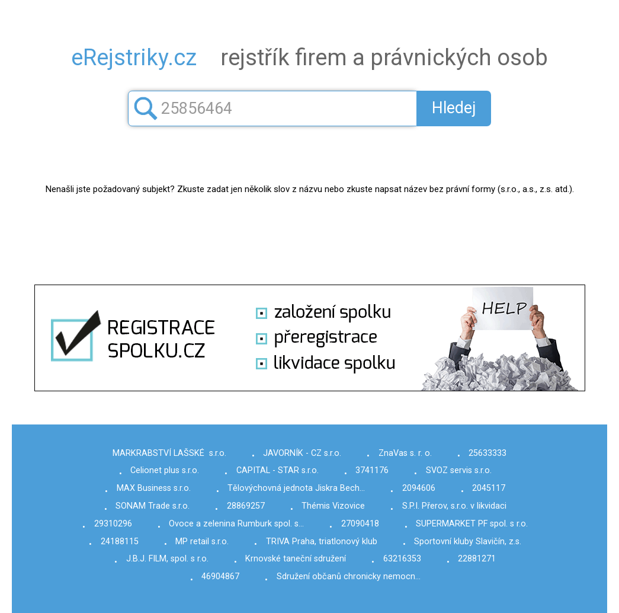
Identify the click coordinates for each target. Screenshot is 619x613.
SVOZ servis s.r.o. (459, 470)
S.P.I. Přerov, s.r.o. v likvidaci (454, 506)
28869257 (246, 506)
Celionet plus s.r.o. (164, 470)
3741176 (372, 470)
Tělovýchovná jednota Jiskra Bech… (296, 488)
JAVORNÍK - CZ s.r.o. (302, 453)
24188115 (120, 542)
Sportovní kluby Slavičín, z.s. (467, 542)
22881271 (477, 559)
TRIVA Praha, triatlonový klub (321, 542)
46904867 (220, 577)
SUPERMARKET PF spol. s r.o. (472, 524)
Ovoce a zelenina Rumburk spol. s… (236, 524)
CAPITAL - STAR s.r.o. (277, 470)
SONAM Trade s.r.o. (153, 506)
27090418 (360, 524)
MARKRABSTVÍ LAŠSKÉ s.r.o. (169, 453)
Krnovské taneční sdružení (295, 559)
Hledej (454, 107)
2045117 (488, 488)
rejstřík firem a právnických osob (309, 57)
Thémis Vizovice (333, 506)
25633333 (487, 453)
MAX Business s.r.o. (154, 488)
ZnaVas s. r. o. (405, 453)
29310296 (113, 524)
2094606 (418, 488)
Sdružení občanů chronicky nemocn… (349, 577)
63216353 (402, 559)
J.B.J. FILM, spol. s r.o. (167, 559)
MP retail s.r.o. (202, 542)
